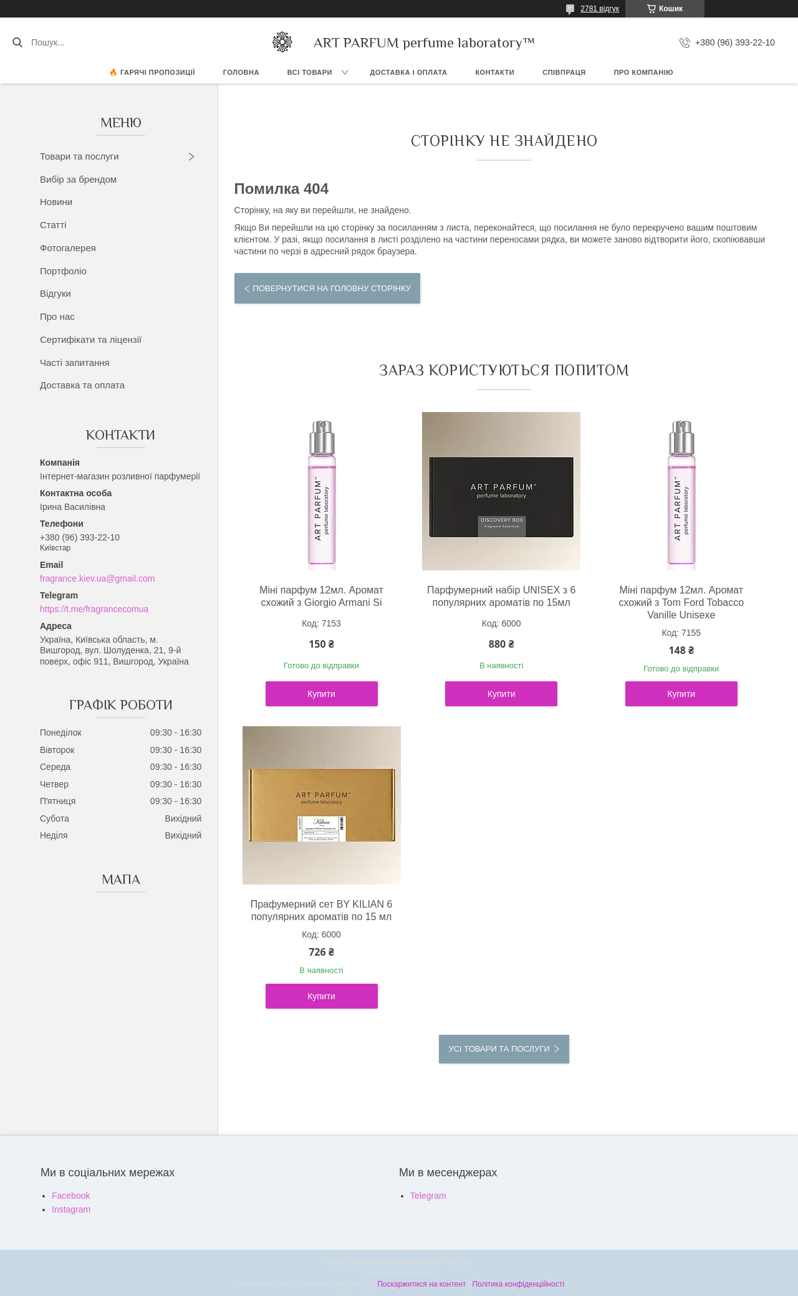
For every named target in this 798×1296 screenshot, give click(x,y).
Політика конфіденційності (518, 1284)
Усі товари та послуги (498, 1049)
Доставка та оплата (82, 385)
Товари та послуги (79, 156)
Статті (53, 224)
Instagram (71, 1209)
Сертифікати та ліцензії (91, 339)
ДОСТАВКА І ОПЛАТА (409, 72)
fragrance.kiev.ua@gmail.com (97, 578)
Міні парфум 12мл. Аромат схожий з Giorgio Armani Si (321, 596)
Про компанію (643, 72)
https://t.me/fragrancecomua (94, 609)
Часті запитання (75, 362)
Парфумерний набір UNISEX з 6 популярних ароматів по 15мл (501, 596)
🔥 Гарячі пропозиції (152, 72)
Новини (56, 201)
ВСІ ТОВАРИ (309, 72)
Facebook (71, 1196)
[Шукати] (17, 42)
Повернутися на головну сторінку (332, 288)
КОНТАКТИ (494, 72)
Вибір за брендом (78, 179)
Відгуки (55, 293)
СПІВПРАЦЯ (564, 72)
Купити (321, 694)
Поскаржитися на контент (421, 1284)
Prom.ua (457, 1261)
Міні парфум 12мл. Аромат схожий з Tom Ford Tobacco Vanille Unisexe (681, 602)
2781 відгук (599, 8)
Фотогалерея (68, 247)
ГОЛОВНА (241, 72)
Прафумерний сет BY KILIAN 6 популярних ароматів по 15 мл (322, 910)
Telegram (428, 1196)
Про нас (57, 316)
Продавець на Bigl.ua (399, 1273)
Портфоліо (63, 271)
